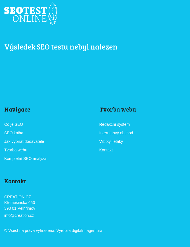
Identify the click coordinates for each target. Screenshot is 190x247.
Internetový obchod (116, 133)
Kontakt (106, 150)
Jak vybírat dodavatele (24, 141)
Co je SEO (13, 124)
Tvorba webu (15, 150)
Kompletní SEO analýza (25, 158)
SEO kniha (13, 133)
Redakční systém (114, 124)
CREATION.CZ (119, 230)
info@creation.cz (19, 215)
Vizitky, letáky (111, 141)
